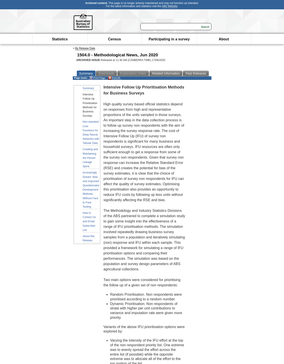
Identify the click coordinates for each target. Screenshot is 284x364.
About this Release (89, 238)
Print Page (97, 78)
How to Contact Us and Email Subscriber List (89, 221)
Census (114, 39)
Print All (114, 78)
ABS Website (169, 6)
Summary (88, 88)
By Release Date (85, 48)
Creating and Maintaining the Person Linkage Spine (90, 158)
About (224, 39)
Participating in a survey (169, 39)
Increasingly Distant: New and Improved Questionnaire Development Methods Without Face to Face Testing (91, 189)
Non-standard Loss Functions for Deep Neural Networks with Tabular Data (91, 132)
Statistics (60, 39)
